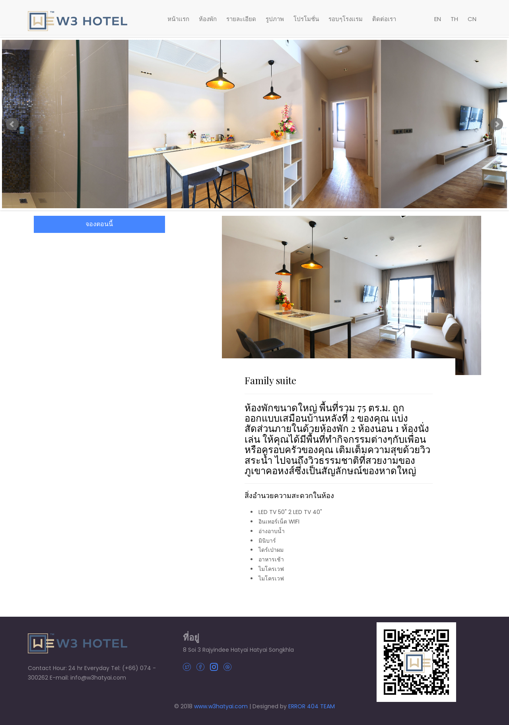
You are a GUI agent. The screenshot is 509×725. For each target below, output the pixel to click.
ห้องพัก (208, 19)
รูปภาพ (275, 19)
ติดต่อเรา (384, 19)
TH (454, 19)
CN (472, 19)
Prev (12, 124)
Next (496, 124)
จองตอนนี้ (99, 224)
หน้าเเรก (178, 19)
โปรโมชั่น (306, 19)
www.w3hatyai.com (221, 706)
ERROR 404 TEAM (311, 706)
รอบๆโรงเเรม (345, 19)
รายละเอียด (241, 19)
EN (437, 19)
